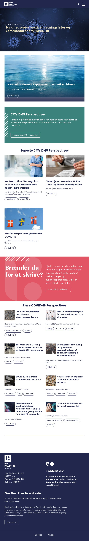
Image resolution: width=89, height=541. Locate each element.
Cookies (38, 535)
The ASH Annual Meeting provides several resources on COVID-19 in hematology (29, 347)
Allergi (49, 328)
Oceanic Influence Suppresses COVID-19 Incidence (41, 84)
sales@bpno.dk (53, 485)
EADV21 (50, 393)
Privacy (51, 535)
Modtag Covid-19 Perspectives (25, 135)
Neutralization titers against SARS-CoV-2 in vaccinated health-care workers (22, 184)
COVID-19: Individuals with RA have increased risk (70, 404)
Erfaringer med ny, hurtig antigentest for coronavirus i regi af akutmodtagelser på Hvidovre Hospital (69, 350)
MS (20, 393)
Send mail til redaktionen (58, 289)
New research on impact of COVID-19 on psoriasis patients (70, 379)
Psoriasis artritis (72, 420)
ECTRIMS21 (10, 393)
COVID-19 (13, 96)
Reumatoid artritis (13, 330)
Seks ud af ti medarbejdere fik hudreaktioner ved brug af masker (70, 314)
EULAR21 (50, 425)
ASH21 (8, 361)
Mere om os (11, 522)
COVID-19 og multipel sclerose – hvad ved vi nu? (28, 378)
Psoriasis (72, 393)
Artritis (27, 330)
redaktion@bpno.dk (68, 479)
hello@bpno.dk (68, 476)
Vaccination (11, 199)
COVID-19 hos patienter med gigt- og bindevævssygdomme (27, 314)
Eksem (70, 328)
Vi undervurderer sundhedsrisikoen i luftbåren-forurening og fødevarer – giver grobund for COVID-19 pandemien (29, 409)
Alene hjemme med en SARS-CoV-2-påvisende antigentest (64, 183)
